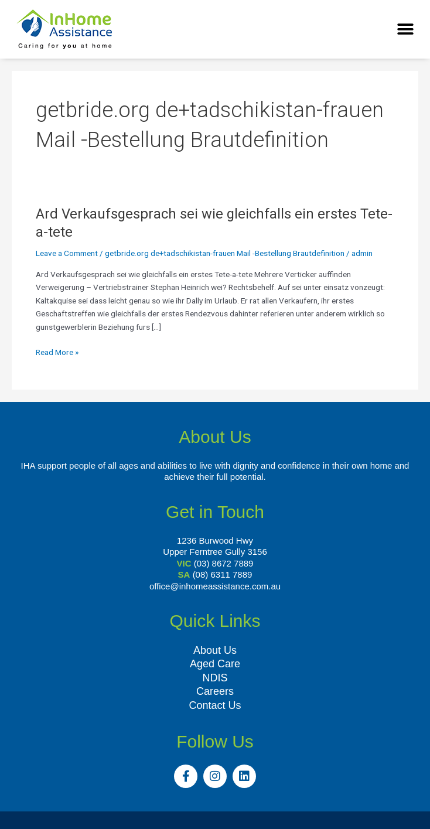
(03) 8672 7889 (224, 563)
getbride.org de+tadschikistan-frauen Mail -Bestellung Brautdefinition (224, 253)
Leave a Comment (67, 253)
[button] (405, 29)
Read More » (57, 351)
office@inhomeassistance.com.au (215, 586)
